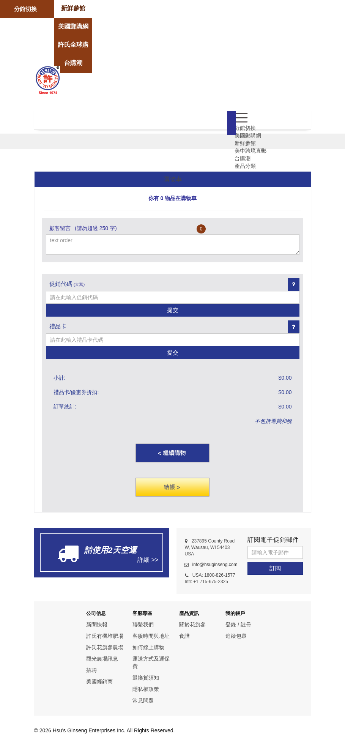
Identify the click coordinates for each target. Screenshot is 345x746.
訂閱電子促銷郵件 (273, 539)
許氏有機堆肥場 (104, 636)
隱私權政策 (145, 689)
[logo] (47, 79)
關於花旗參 (192, 624)
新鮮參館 (245, 143)
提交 (172, 310)
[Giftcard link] (293, 326)
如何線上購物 (148, 647)
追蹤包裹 (236, 636)
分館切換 (25, 9)
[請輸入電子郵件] (275, 552)
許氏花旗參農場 (104, 647)
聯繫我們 (143, 624)
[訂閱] (275, 568)
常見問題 (143, 700)
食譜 (184, 636)
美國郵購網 (248, 135)
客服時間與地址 (151, 636)
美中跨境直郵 (250, 151)
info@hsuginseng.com (215, 564)
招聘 (91, 670)
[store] (73, 8)
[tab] (173, 179)
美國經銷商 (99, 681)
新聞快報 (96, 624)
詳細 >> (147, 560)
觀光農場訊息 (102, 659)
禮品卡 (57, 326)
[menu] (241, 117)
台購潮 (242, 158)
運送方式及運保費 (151, 662)
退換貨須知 (145, 678)
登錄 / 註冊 (238, 624)
